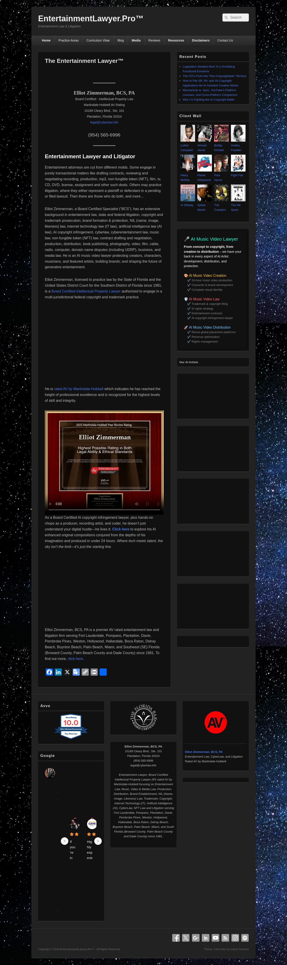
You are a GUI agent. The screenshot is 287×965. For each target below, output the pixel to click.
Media (136, 40)
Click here (120, 529)
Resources (176, 40)
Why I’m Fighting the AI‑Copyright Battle (208, 99)
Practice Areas (69, 40)
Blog (120, 40)
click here (75, 659)
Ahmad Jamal (204, 145)
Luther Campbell (187, 145)
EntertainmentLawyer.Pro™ (91, 18)
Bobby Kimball (221, 145)
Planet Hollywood (204, 175)
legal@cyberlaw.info (104, 122)
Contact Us (225, 40)
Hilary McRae (187, 175)
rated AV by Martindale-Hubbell (79, 389)
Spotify (245, 938)
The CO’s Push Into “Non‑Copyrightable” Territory (214, 76)
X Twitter (186, 938)
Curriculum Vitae (98, 40)
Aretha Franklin (238, 145)
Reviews (154, 40)
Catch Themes (239, 949)
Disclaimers (201, 40)
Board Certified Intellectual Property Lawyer (86, 291)
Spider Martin (204, 205)
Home (46, 40)
